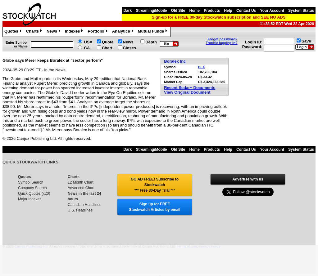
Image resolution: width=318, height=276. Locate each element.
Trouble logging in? (222, 43)
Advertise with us (247, 179)
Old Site (178, 10)
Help (228, 10)
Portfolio (98, 32)
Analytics (123, 32)
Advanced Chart (81, 188)
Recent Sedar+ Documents (189, 87)
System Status (301, 10)
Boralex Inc (175, 61)
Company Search (32, 188)
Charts (34, 32)
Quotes (13, 32)
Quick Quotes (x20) (34, 193)
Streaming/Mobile (151, 10)
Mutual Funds (153, 32)
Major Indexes (29, 199)
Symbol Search (30, 182)
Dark (127, 10)
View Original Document (187, 92)
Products (212, 10)
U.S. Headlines (80, 210)
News (54, 32)
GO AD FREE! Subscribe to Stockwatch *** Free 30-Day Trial (155, 185)
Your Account (272, 10)
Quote (108, 42)
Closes (129, 48)
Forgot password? (223, 39)
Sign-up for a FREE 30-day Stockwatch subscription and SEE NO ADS (219, 17)
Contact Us (246, 10)
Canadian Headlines (84, 205)
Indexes (74, 32)
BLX (201, 67)
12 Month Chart (80, 182)
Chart (107, 48)
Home (194, 10)
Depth (151, 42)
